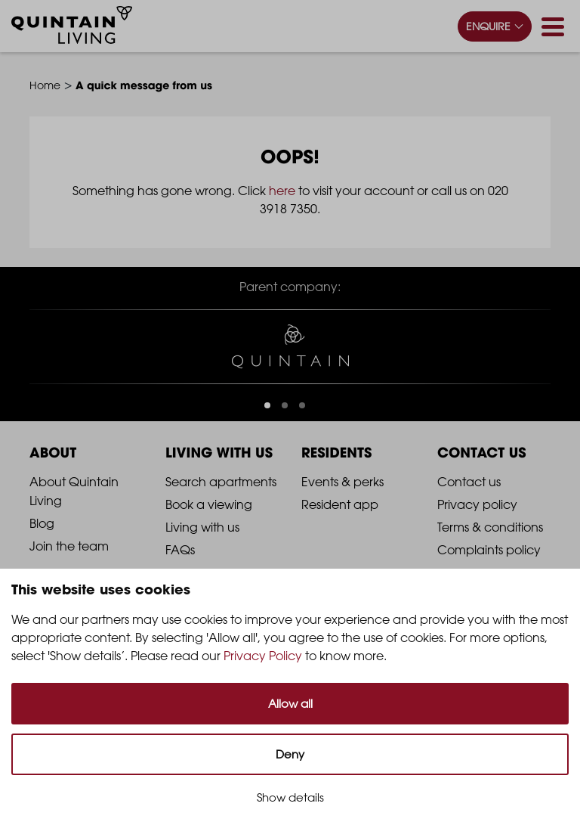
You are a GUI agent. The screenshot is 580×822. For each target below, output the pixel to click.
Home (44, 85)
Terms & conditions (490, 527)
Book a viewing (208, 504)
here (282, 190)
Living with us (202, 527)
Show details (290, 797)
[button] (267, 405)
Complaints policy (489, 549)
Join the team (69, 546)
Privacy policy (477, 504)
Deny (290, 754)
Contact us (469, 481)
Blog (41, 523)
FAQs (180, 549)
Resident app (339, 504)
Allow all (290, 703)
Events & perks (342, 481)
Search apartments (220, 481)
